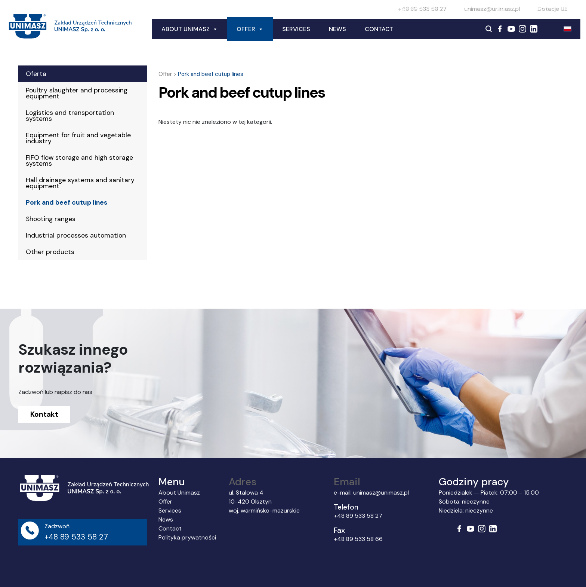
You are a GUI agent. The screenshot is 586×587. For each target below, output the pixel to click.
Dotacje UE (552, 8)
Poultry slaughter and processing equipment (76, 93)
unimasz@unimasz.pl (491, 8)
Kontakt (44, 414)
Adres (242, 481)
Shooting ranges (50, 219)
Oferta (36, 74)
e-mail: (343, 492)
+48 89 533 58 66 (358, 539)
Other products (50, 252)
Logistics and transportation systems (70, 115)
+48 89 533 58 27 (422, 8)
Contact (379, 29)
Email (347, 481)
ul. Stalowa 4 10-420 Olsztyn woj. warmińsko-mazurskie (264, 501)
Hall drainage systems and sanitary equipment (80, 183)
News (337, 29)
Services (296, 29)
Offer (250, 29)
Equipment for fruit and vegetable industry (78, 138)
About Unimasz (189, 29)
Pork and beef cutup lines (66, 202)
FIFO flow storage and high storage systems (79, 160)
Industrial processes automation (76, 235)
